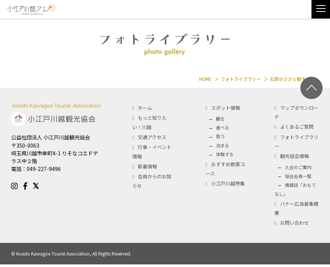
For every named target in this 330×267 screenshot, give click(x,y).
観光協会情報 (294, 155)
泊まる (222, 145)
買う (220, 136)
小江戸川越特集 (228, 183)
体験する (225, 154)
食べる (222, 127)
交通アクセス (152, 137)
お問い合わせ (294, 222)
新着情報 (147, 166)
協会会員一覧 (298, 176)
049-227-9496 (44, 168)
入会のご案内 (298, 167)
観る (220, 118)
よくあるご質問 (297, 126)
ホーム (145, 107)
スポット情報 (225, 107)
